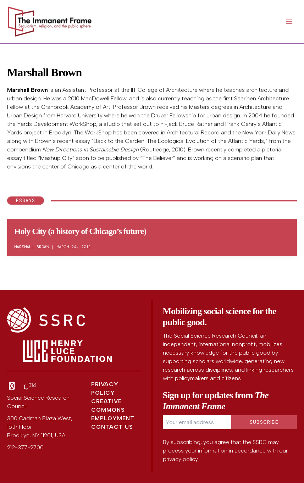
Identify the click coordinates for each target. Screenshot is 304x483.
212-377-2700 (25, 447)
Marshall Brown (27, 90)
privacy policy (180, 459)
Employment (112, 418)
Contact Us (112, 426)
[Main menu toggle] (289, 21)
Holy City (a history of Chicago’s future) (80, 231)
